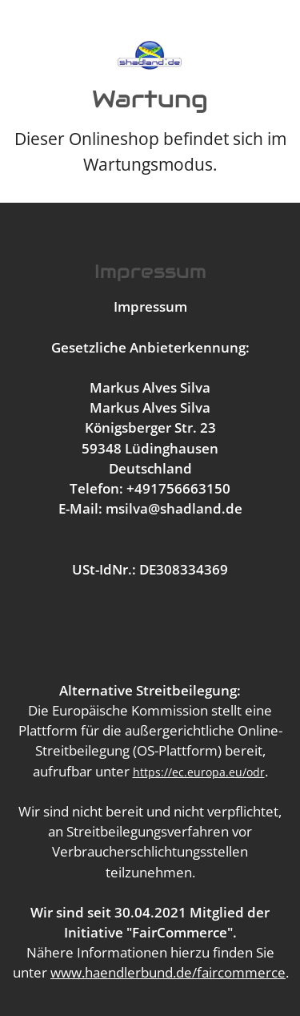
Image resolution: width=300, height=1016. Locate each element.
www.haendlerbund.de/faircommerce (168, 972)
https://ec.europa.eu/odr (199, 772)
